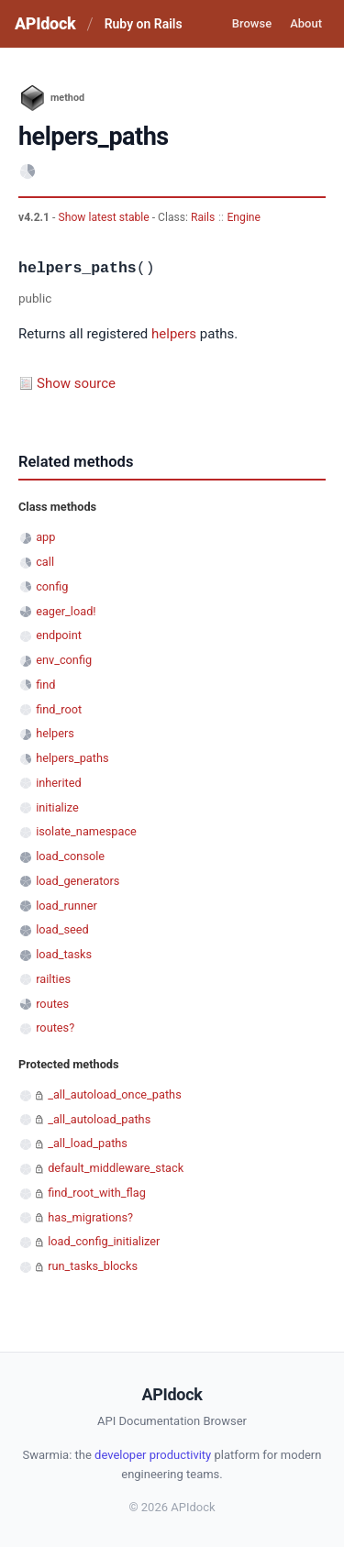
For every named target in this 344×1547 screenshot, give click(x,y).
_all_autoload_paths (99, 1119)
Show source (76, 383)
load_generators (77, 881)
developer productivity (152, 1455)
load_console (70, 856)
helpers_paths (72, 758)
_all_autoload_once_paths (115, 1094)
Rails (203, 217)
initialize (57, 807)
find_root (59, 709)
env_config (64, 660)
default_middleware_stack (115, 1168)
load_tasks (64, 954)
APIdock (45, 23)
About (306, 23)
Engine (244, 217)
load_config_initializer (104, 1241)
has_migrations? (90, 1217)
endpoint (59, 635)
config (52, 586)
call (45, 562)
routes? (55, 1027)
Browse (252, 23)
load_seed (62, 929)
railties (53, 979)
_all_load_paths (88, 1143)
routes (52, 1004)
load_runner (66, 905)
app (45, 537)
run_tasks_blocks (93, 1266)
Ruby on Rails (144, 24)
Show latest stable (104, 217)
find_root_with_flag (97, 1192)
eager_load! (65, 611)
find (45, 684)
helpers (173, 334)
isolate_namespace (86, 831)
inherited (58, 783)
